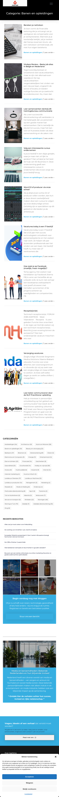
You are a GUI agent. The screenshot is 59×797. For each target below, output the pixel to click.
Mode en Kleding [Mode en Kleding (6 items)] (23, 487)
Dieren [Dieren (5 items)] (50, 453)
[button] (56, 757)
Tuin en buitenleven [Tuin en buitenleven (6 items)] (12, 495)
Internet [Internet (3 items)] (47, 470)
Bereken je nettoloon (33, 25)
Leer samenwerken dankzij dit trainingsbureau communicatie (38, 110)
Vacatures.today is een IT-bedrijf (38, 226)
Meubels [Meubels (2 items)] (8, 487)
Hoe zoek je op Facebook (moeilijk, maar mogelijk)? (35, 267)
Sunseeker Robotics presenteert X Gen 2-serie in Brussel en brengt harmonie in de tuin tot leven (26, 536)
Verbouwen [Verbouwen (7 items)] (41, 495)
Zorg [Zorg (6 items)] (7, 508)
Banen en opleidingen (33, 52)
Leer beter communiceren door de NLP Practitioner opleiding (38, 394)
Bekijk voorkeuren (29, 789)
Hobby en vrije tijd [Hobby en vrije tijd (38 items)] (42, 465)
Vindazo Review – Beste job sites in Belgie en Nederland (38, 65)
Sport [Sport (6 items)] (32, 491)
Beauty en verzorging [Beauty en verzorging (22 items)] (34, 448)
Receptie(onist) (30, 311)
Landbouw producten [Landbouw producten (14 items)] (13, 482)
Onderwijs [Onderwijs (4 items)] (38, 487)
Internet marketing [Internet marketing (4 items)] (12, 474)
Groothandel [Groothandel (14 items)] (25, 465)
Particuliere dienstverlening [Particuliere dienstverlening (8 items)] (15, 491)
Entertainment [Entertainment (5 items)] (46, 457)
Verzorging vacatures (33, 353)
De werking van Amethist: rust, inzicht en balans (20, 530)
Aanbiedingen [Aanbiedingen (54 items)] (11, 444)
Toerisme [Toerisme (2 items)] (43, 491)
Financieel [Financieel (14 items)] (27, 461)
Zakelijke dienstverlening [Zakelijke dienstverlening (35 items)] (43, 504)
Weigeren (29, 783)
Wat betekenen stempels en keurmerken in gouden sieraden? (25, 548)
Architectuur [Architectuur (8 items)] (26, 444)
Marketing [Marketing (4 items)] (45, 482)
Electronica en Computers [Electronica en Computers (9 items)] (14, 457)
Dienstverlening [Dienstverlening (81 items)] (36, 453)
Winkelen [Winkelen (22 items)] (29, 499)
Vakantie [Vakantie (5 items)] (28, 495)
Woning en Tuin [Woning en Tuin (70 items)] (11, 504)
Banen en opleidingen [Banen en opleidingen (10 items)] (13, 448)
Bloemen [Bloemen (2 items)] (22, 453)
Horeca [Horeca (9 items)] (8, 470)
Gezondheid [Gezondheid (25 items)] (10, 465)
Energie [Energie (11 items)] (32, 457)
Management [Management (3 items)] (31, 482)
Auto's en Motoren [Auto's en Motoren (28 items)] (43, 444)
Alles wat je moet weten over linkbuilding (18, 524)
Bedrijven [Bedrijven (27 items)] (9, 453)
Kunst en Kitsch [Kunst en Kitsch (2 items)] (30, 474)
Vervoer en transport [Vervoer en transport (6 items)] (13, 499)
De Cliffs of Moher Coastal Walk (14, 542)
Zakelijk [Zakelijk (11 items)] (25, 504)
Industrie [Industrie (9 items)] (35, 470)
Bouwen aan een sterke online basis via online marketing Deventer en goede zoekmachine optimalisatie (27, 553)
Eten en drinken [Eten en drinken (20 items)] (11, 461)
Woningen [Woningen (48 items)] (43, 499)
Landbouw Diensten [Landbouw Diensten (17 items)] (13, 478)
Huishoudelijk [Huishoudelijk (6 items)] (21, 470)
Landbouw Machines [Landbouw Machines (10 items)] (33, 478)
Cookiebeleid (28, 794)
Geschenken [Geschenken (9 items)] (41, 461)
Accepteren (29, 777)
